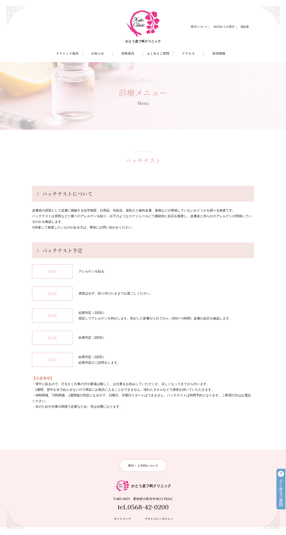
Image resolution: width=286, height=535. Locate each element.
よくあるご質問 (158, 53)
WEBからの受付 (224, 27)
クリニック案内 (67, 53)
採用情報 (218, 53)
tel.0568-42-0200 (143, 514)
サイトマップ (122, 526)
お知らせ (97, 53)
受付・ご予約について (143, 473)
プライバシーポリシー (159, 526)
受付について (199, 27)
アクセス (188, 53)
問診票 (245, 27)
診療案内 (127, 53)
